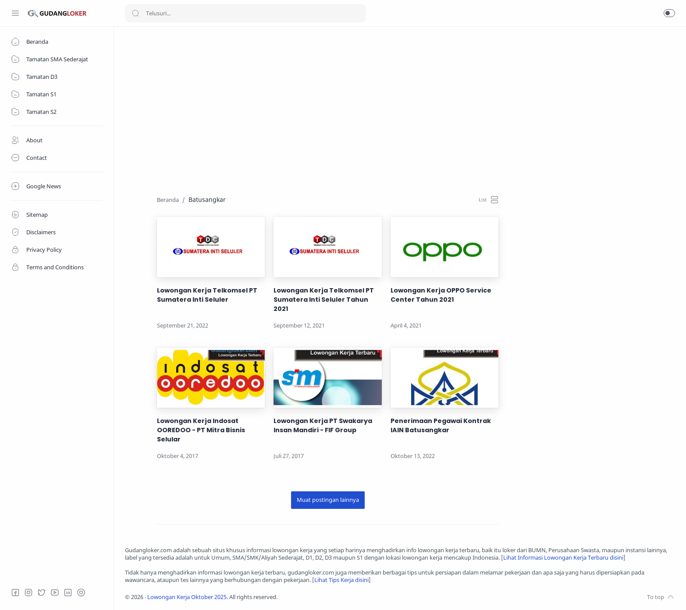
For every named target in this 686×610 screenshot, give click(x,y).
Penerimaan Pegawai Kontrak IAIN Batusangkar (441, 425)
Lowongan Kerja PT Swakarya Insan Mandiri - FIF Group (323, 425)
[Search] (245, 13)
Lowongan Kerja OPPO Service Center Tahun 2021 (441, 295)
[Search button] (135, 13)
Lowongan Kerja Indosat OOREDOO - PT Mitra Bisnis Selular (201, 430)
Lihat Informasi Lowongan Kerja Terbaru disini (563, 557)
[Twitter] (41, 592)
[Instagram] (28, 592)
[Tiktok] (81, 592)
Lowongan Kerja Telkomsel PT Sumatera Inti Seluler (207, 295)
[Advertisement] (388, 99)
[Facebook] (15, 592)
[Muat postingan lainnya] (328, 500)
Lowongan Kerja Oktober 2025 (187, 597)
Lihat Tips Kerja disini (341, 580)
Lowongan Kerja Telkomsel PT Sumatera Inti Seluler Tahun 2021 (324, 299)
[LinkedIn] (68, 592)
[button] (669, 13)
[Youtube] (54, 592)
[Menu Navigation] (15, 13)
